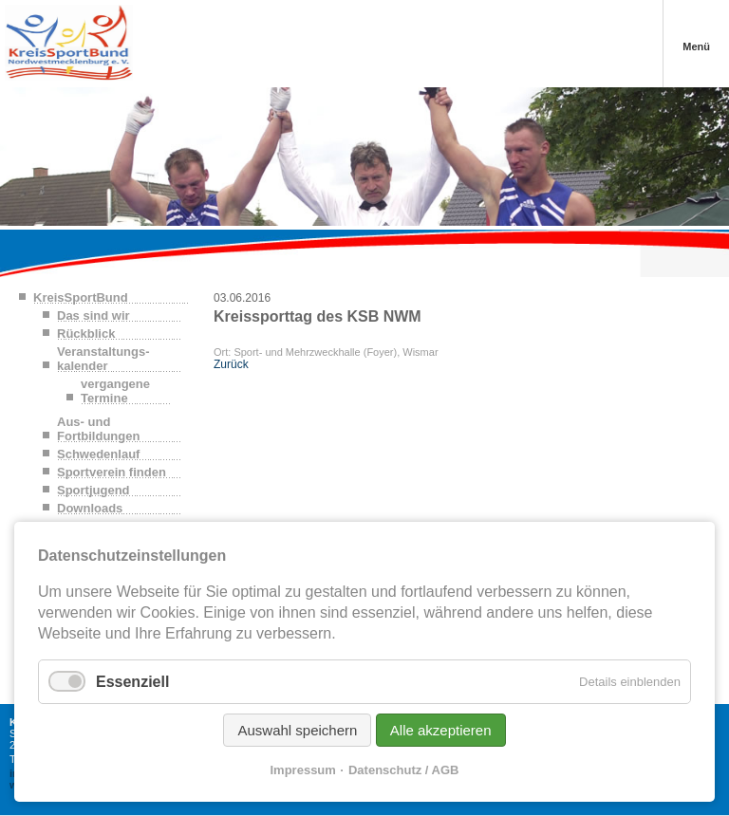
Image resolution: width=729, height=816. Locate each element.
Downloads (89, 508)
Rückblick (86, 333)
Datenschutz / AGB (403, 770)
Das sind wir (93, 315)
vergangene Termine (115, 391)
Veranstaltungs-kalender (103, 358)
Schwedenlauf (98, 454)
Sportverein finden (111, 472)
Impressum (303, 770)
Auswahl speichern (297, 730)
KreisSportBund (80, 297)
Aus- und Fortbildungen (98, 429)
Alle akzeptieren (441, 730)
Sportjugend (93, 490)
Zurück (231, 364)
